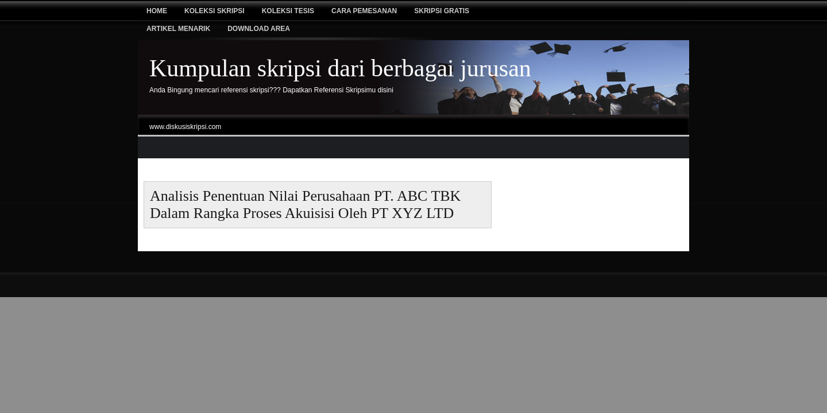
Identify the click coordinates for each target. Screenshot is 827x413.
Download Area (258, 29)
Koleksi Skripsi (214, 11)
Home (156, 11)
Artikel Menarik (178, 29)
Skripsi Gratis (441, 11)
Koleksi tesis (288, 11)
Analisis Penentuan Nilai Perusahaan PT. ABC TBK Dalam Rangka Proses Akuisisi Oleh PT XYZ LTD (305, 204)
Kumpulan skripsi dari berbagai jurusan (340, 68)
